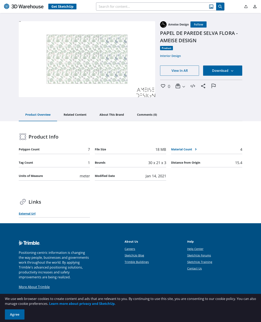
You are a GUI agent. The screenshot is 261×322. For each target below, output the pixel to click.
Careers (130, 249)
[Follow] (198, 24)
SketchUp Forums (199, 255)
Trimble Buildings (137, 262)
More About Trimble (34, 287)
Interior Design (170, 56)
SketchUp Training (199, 262)
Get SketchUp (62, 6)
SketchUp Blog (134, 255)
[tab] (38, 115)
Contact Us (194, 268)
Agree (14, 314)
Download (223, 70)
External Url (27, 213)
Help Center (195, 249)
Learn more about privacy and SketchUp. (82, 303)
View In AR (179, 70)
